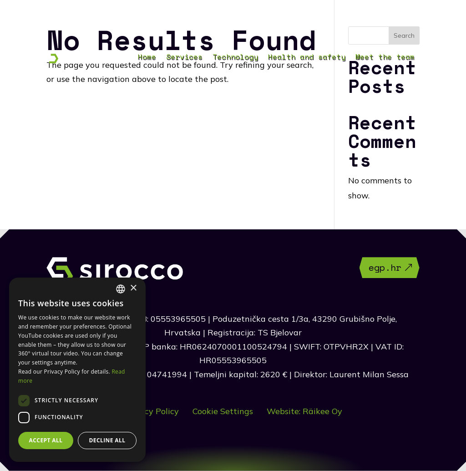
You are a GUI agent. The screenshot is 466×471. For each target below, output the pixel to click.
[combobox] (120, 289)
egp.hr (385, 267)
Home (147, 57)
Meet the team (385, 57)
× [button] (133, 288)
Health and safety (306, 57)
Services (184, 57)
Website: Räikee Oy (304, 411)
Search (404, 35)
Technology (235, 57)
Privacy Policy (151, 411)
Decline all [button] (107, 440)
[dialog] (77, 370)
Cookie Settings (222, 411)
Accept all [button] (46, 440)
